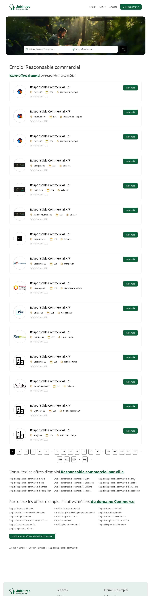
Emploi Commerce (37, 548)
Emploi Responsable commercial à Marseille (118, 482)
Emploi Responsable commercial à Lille (26, 482)
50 (84, 451)
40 (78, 451)
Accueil (12, 548)
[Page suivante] (91, 459)
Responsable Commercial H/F (50, 87)
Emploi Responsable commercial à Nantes (28, 486)
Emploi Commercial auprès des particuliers (28, 520)
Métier (102, 7)
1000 (59, 459)
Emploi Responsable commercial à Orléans (73, 486)
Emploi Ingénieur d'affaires (21, 528)
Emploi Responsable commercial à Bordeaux (74, 482)
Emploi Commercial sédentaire (112, 516)
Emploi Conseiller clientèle (110, 512)
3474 (85, 459)
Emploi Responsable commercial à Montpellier (30, 490)
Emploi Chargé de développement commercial (74, 512)
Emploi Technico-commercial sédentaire (27, 512)
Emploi (92, 7)
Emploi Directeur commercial (22, 524)
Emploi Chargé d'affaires (20, 516)
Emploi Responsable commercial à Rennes (73, 490)
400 (129, 451)
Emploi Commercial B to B (110, 508)
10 (57, 451)
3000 (74, 459)
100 (108, 451)
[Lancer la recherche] (123, 49)
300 (122, 451)
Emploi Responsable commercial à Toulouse (118, 486)
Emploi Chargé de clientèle (66, 516)
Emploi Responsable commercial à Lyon (71, 478)
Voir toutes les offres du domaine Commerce (32, 536)
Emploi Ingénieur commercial (67, 524)
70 (98, 451)
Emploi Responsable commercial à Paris (27, 478)
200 (115, 451)
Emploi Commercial (62, 520)
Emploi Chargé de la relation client (114, 520)
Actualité (113, 7)
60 (91, 451)
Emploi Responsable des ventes (113, 524)
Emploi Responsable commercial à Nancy (117, 478)
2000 (67, 459)
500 (136, 451)
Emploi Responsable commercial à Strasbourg (119, 490)
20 (64, 451)
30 (71, 451)
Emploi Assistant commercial (67, 508)
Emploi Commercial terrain (21, 508)
